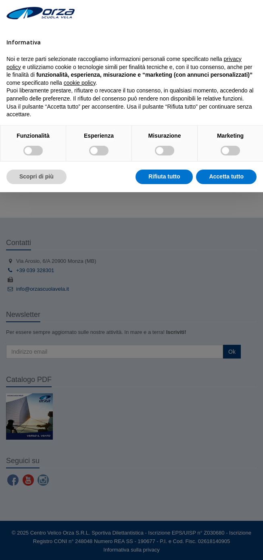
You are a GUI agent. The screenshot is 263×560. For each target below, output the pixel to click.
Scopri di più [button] (36, 176)
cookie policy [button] (80, 83)
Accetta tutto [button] (226, 176)
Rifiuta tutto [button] (164, 176)
